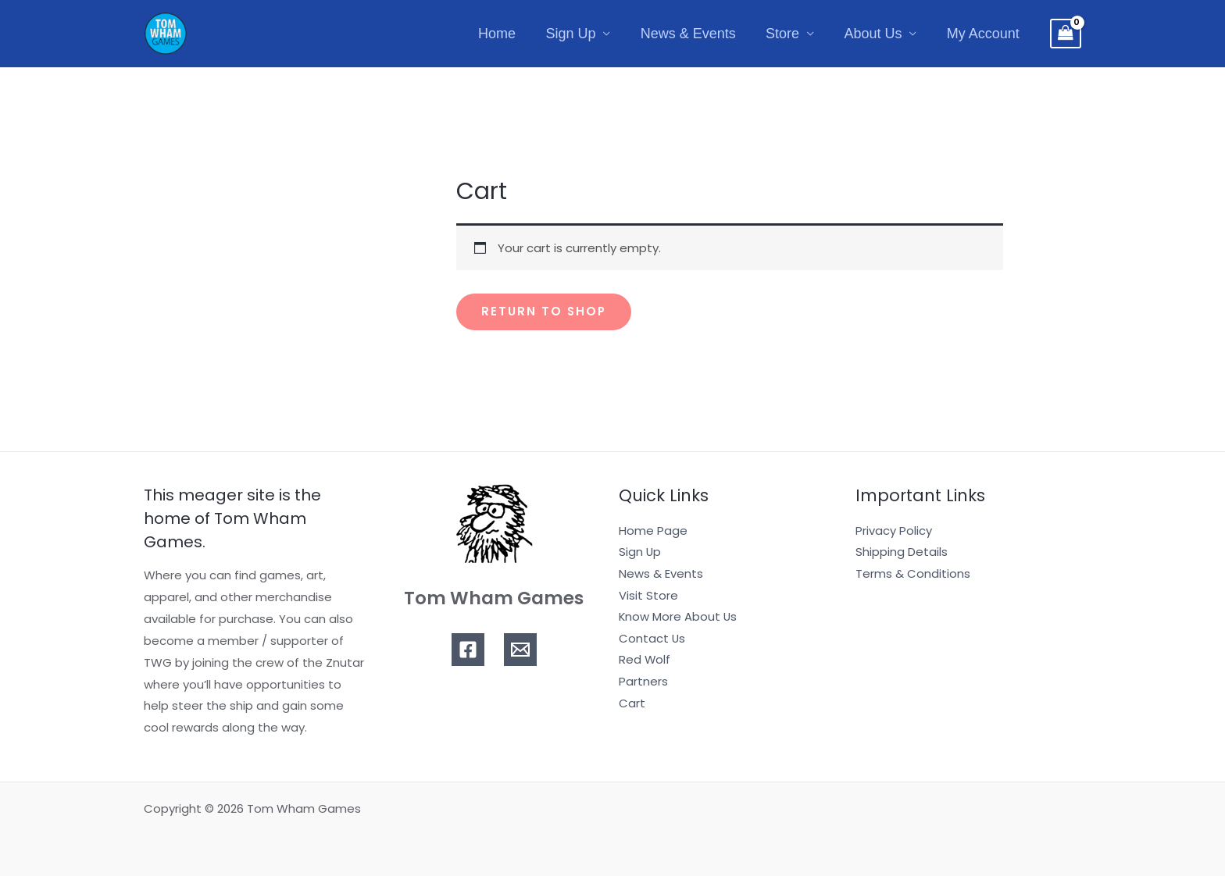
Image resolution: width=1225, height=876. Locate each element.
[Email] (520, 649)
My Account (984, 33)
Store (787, 33)
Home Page (653, 530)
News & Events (694, 33)
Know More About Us (678, 617)
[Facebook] (468, 649)
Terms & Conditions (912, 573)
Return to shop (544, 312)
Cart (632, 704)
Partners (643, 683)
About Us (876, 33)
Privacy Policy (893, 530)
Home (507, 33)
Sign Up (579, 33)
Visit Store (648, 595)
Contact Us (652, 639)
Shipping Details (901, 552)
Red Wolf (645, 661)
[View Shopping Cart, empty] (1065, 33)
